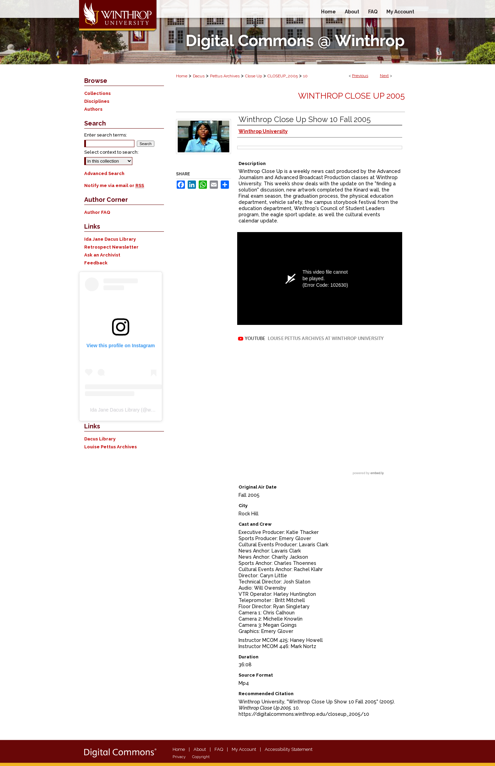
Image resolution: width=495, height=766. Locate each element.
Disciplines (96, 101)
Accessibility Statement (288, 749)
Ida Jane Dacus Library (110, 239)
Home (181, 76)
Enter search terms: (105, 135)
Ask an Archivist (102, 255)
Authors (93, 109)
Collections (97, 93)
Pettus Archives (225, 76)
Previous (360, 75)
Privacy (179, 757)
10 (305, 76)
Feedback (96, 262)
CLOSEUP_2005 (282, 76)
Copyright (201, 757)
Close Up (253, 76)
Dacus (199, 76)
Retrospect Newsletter (111, 247)
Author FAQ (97, 212)
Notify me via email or (114, 185)
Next (384, 75)
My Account (244, 749)
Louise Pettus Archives (110, 446)
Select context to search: (111, 152)
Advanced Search (104, 173)
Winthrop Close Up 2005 (351, 96)
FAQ (218, 749)
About (200, 749)
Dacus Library (100, 438)
